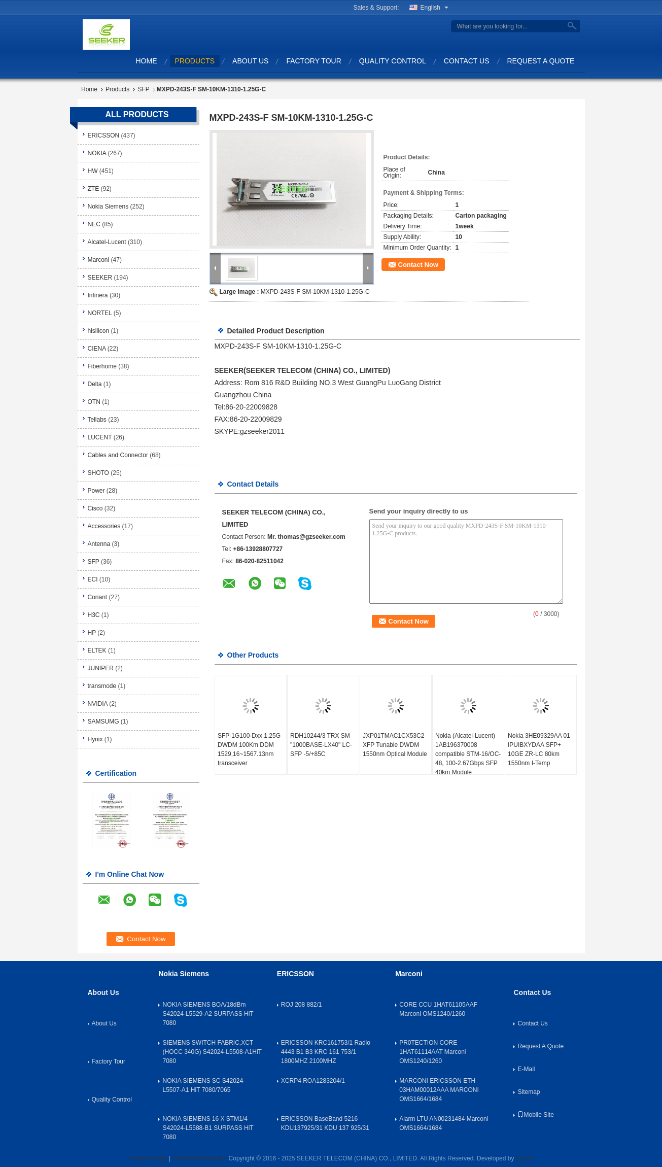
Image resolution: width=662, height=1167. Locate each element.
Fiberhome (102, 366)
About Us (250, 61)
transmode (102, 686)
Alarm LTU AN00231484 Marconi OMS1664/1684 (443, 1123)
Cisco (95, 508)
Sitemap (528, 1091)
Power (96, 490)
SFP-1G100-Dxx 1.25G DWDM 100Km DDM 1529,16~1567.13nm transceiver (249, 749)
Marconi (99, 259)
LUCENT (100, 437)
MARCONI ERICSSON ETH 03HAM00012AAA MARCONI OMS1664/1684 (439, 1090)
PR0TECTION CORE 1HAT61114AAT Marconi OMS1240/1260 (432, 1052)
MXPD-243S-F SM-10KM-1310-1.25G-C (315, 291)
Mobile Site (535, 1114)
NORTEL (100, 313)
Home (146, 61)
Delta (95, 384)
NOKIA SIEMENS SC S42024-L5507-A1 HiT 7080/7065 (203, 1085)
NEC (94, 224)
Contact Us (467, 61)
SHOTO (98, 472)
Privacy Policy (148, 1158)
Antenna (99, 543)
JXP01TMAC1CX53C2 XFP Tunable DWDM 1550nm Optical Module (395, 745)
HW (93, 171)
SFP (143, 89)
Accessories (104, 526)
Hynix (95, 739)
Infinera (98, 295)
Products (195, 61)
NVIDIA (98, 703)
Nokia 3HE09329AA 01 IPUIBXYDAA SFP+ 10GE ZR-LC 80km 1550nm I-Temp (539, 749)
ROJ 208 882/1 (301, 1004)
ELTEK (97, 650)
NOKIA (97, 153)
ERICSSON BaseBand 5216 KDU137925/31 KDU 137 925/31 (325, 1123)
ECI (93, 579)
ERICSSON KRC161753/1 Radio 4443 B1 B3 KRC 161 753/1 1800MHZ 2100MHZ (325, 1052)
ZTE (93, 188)
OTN (94, 401)
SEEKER (100, 277)
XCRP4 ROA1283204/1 (313, 1080)
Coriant (98, 597)
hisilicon (99, 330)
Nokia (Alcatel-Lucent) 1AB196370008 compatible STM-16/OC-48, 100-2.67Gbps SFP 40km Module (468, 754)
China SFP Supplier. (200, 1158)
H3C (94, 615)
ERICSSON (104, 135)
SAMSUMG (103, 721)
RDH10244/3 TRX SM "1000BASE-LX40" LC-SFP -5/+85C (321, 745)
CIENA (97, 348)
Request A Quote (541, 61)
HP (92, 632)
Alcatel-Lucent (107, 242)
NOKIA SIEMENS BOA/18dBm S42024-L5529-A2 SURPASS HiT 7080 (207, 1013)
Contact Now (418, 264)
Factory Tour (313, 61)
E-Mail (526, 1069)
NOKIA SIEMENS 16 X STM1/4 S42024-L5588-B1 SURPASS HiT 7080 (207, 1128)
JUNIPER (101, 668)
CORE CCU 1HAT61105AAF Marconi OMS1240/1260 (438, 1009)
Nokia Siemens (108, 206)
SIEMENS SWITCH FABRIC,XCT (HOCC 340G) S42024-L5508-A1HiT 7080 (211, 1052)
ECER (524, 1158)
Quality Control (392, 61)
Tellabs (97, 419)
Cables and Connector (118, 455)
